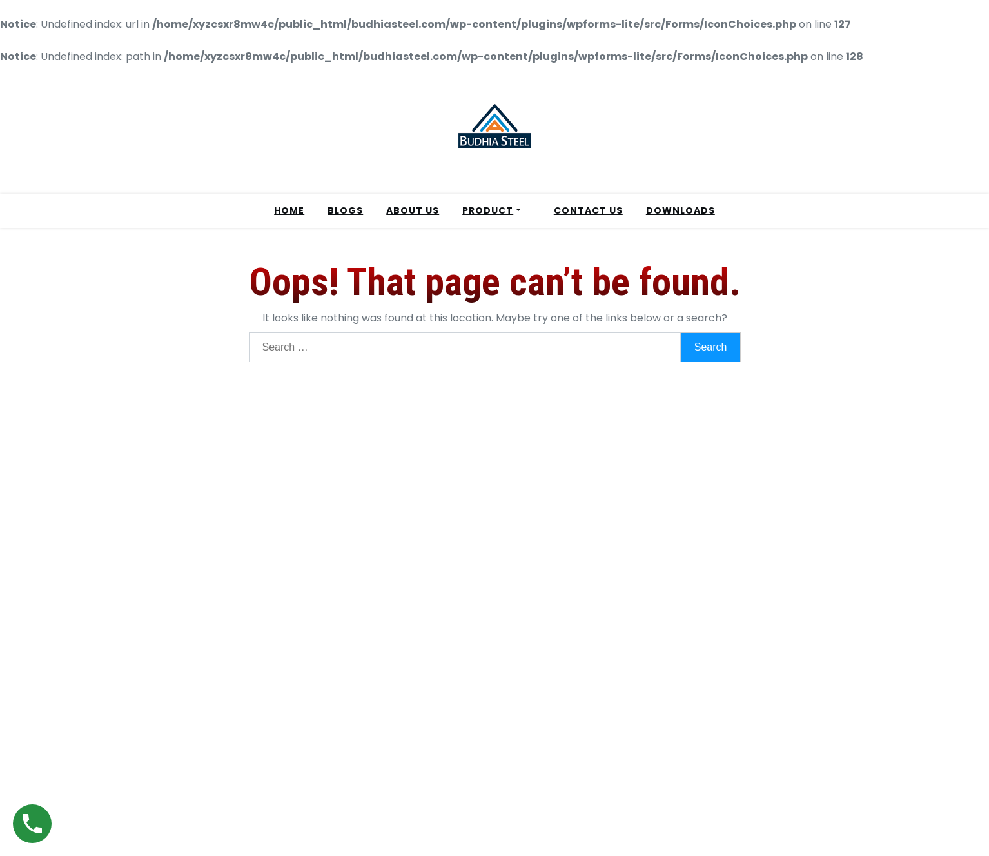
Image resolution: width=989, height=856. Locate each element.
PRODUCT (487, 210)
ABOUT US (412, 210)
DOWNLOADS (680, 210)
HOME (289, 210)
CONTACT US (588, 210)
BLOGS (345, 210)
